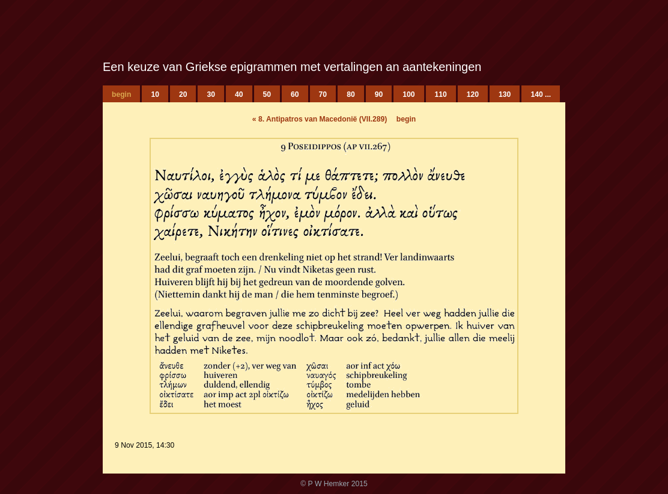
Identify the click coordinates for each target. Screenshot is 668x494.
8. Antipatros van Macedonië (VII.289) (319, 119)
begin (406, 119)
